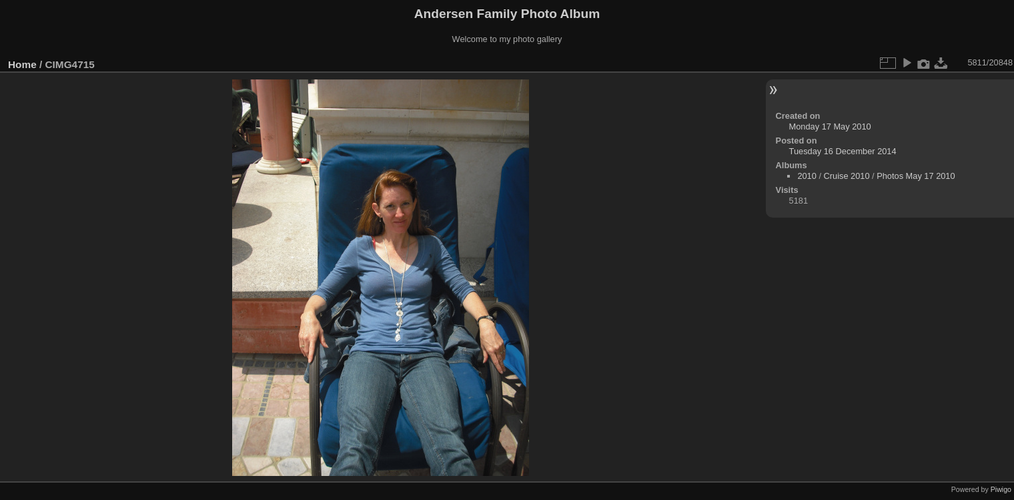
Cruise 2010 (847, 176)
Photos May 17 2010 (916, 176)
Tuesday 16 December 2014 (843, 151)
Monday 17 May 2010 (830, 126)
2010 (806, 176)
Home (22, 64)
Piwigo (1001, 489)
